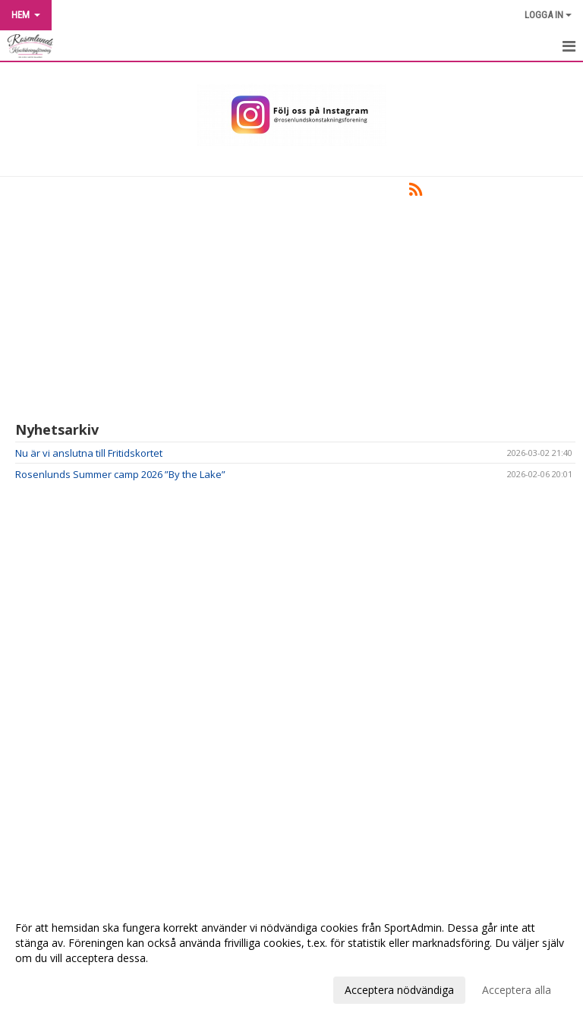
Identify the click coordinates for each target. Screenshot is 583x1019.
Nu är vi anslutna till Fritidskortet (88, 453)
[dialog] (291, 958)
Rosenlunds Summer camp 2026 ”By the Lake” (120, 474)
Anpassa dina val (56, 988)
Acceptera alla (516, 990)
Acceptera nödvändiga (399, 990)
